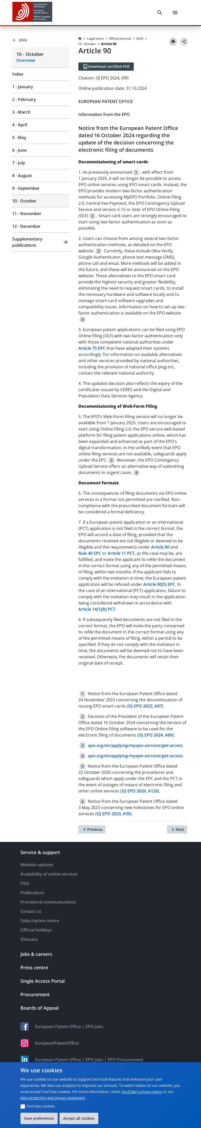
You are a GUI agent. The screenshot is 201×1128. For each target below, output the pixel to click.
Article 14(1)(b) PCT (96, 609)
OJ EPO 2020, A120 (140, 791)
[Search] (160, 12)
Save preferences (39, 1118)
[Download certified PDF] (106, 66)
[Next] (177, 829)
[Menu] (175, 12)
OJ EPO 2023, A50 (113, 814)
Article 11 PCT (121, 553)
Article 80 (160, 547)
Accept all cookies (79, 1118)
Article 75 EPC (91, 348)
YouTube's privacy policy (141, 1091)
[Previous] (92, 829)
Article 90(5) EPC (159, 584)
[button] (40, 242)
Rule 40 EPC (89, 553)
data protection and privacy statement (52, 1097)
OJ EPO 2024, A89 (156, 735)
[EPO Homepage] (32, 12)
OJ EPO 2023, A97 (145, 706)
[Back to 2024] (40, 40)
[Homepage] (80, 39)
